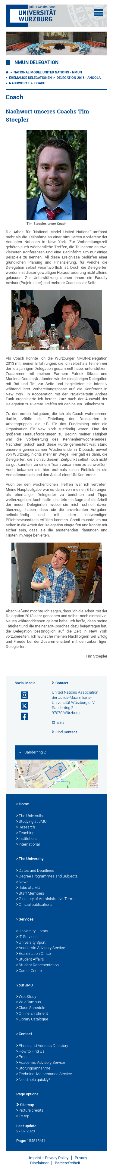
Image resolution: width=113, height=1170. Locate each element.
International (28, 844)
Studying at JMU (31, 822)
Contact (61, 683)
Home (22, 804)
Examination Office (33, 954)
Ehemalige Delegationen (30, 78)
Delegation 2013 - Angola (79, 78)
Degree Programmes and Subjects (47, 876)
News (22, 882)
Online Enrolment (32, 1014)
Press (22, 1057)
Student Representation (37, 965)
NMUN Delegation (36, 62)
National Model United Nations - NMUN (48, 72)
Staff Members (30, 893)
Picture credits (29, 1110)
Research (25, 827)
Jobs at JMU (28, 888)
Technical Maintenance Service (44, 1074)
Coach (40, 83)
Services (25, 919)
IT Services (27, 937)
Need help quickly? (33, 1080)
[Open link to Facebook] (22, 716)
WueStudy (26, 997)
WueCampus (28, 1002)
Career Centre (29, 971)
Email (61, 722)
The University (29, 816)
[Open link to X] (22, 706)
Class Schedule (30, 1008)
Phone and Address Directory (42, 1046)
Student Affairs (30, 959)
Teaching (25, 833)
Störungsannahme (33, 1068)
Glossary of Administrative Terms (46, 899)
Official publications (34, 905)
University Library (32, 931)
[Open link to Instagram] (22, 695)
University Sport (31, 943)
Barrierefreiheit (67, 1163)
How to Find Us (30, 1051)
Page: (21, 1140)
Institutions (27, 839)
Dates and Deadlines (35, 871)
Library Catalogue (32, 1019)
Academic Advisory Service (40, 948)
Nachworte (19, 83)
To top (22, 1116)
